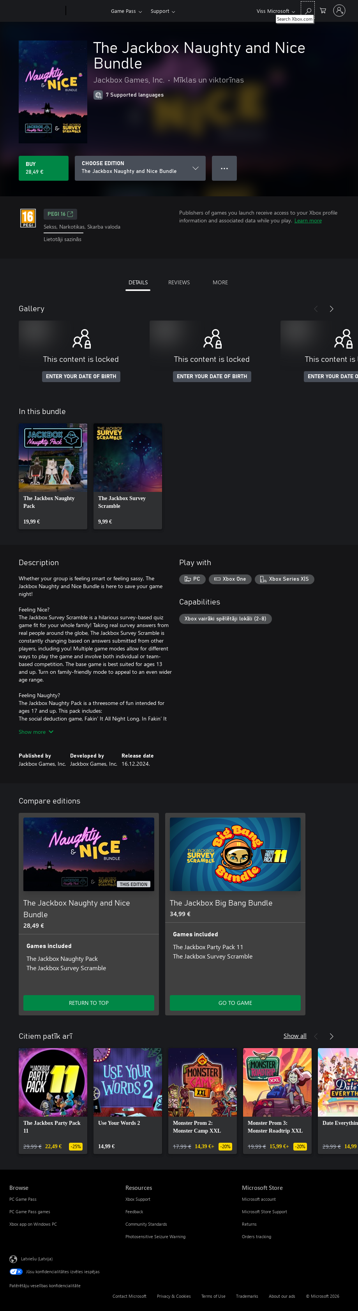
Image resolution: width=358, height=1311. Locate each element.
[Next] (331, 308)
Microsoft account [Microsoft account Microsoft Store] (259, 1199)
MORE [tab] (220, 282)
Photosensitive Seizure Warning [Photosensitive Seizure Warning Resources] (155, 1236)
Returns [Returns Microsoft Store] (249, 1223)
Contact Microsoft (129, 1296)
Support (160, 10)
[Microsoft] (36, 10)
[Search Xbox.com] (308, 10)
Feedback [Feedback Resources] (134, 1211)
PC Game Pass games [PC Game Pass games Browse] (29, 1211)
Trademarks (247, 1296)
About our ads (282, 1296)
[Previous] (316, 308)
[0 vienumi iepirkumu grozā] (323, 10)
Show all (295, 1035)
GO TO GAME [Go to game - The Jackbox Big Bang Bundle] (235, 1002)
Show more (36, 731)
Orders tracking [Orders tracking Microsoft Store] (256, 1236)
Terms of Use (213, 1296)
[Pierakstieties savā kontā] (339, 10)
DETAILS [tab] (138, 282)
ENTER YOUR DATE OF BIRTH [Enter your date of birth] (81, 376)
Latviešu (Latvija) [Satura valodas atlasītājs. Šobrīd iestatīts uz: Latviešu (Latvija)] (37, 1258)
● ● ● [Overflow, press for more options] (224, 168)
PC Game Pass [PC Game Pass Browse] (23, 1199)
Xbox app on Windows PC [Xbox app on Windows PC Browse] (33, 1223)
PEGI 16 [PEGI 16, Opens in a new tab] (60, 214)
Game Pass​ (123, 10)
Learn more (308, 220)
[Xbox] (87, 10)
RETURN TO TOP (89, 1002)
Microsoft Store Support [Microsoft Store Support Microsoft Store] (264, 1211)
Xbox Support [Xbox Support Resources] (137, 1199)
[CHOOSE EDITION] (140, 168)
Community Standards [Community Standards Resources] (146, 1223)
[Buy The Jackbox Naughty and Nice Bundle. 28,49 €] (44, 168)
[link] (53, 476)
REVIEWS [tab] (179, 282)
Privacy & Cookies (174, 1296)
